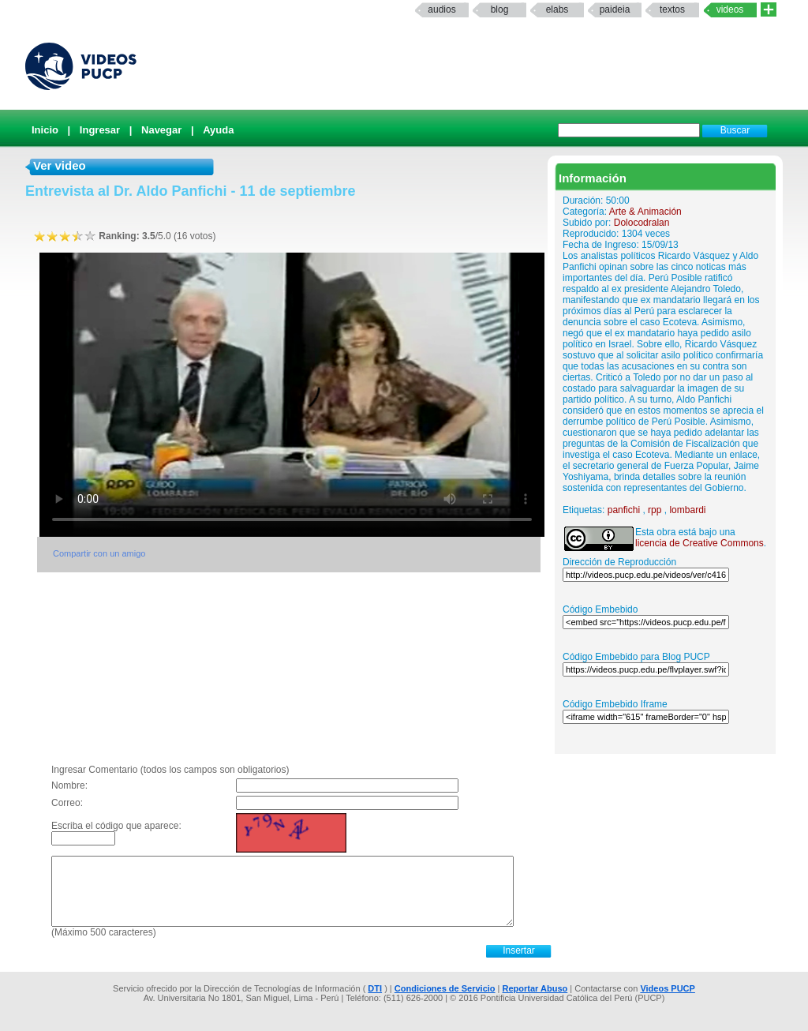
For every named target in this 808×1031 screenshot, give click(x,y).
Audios (441, 9)
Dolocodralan (642, 222)
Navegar (161, 130)
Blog (500, 9)
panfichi (624, 510)
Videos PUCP (667, 988)
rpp (654, 510)
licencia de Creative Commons (699, 543)
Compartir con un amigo (99, 553)
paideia (615, 9)
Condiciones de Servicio (445, 988)
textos (672, 9)
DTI (375, 988)
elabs (557, 9)
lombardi (687, 510)
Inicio (45, 130)
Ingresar (100, 130)
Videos (730, 9)
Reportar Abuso (535, 988)
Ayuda (218, 130)
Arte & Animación (645, 211)
